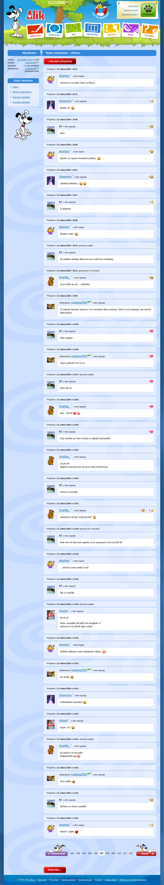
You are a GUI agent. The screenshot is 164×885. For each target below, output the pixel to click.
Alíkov (16, 87)
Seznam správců (68, 880)
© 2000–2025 (26, 880)
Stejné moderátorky (22, 92)
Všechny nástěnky (22, 97)
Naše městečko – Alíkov (63, 52)
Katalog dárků (111, 880)
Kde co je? (42, 880)
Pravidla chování (85, 880)
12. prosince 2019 (24, 60)
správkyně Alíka (31, 71)
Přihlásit (148, 14)
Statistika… (55, 869)
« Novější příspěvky (60, 61)
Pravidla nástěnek (21, 102)
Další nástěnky (23, 80)
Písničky (98, 880)
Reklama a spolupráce (133, 880)
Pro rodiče (54, 880)
